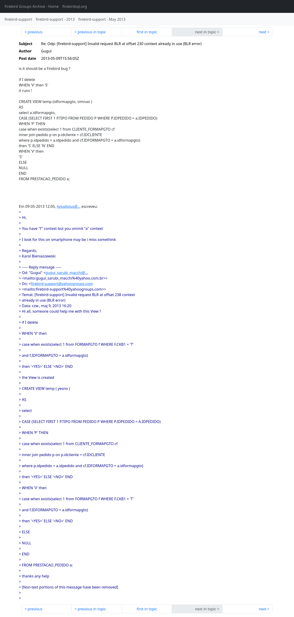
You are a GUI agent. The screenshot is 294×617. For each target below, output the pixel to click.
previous (35, 31)
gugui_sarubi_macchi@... (66, 272)
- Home (32, 6)
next (262, 31)
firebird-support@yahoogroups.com (62, 283)
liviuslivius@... (68, 206)
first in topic (147, 31)
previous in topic (92, 31)
